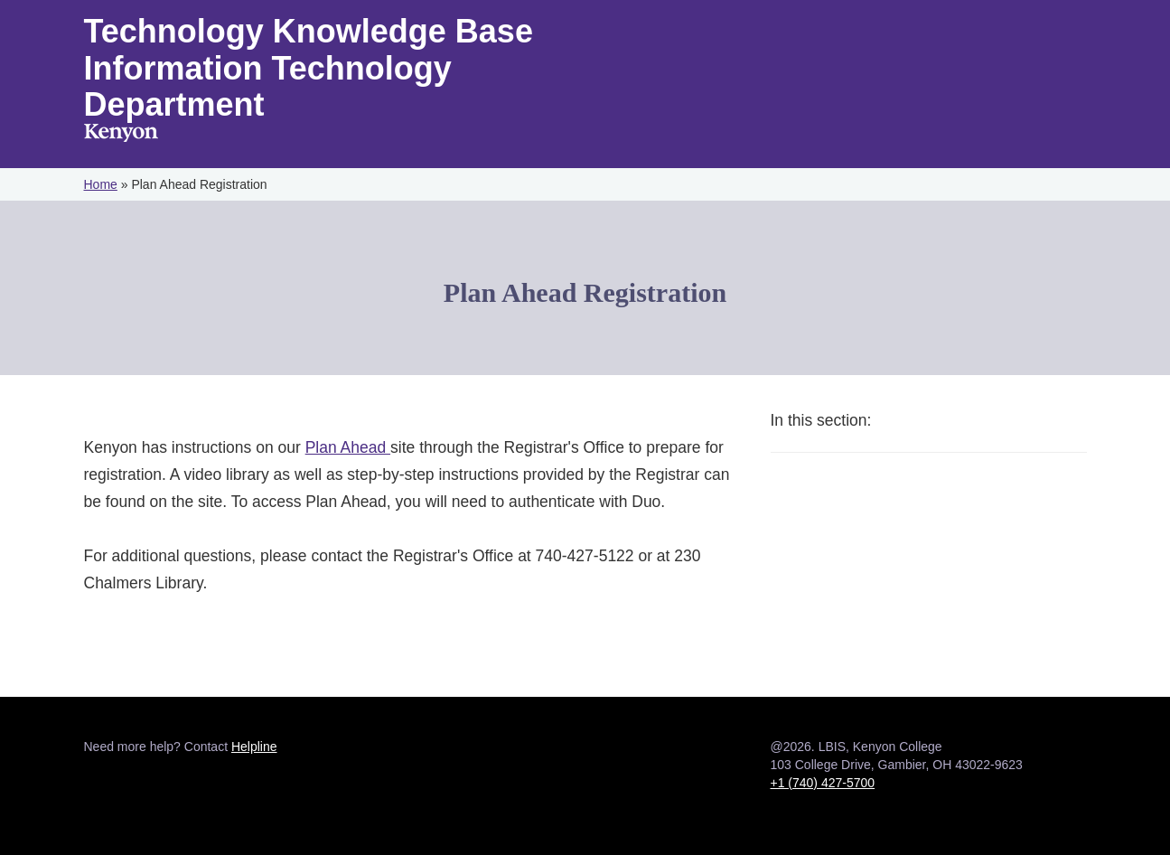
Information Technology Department (268, 87)
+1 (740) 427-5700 (823, 782)
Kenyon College (121, 135)
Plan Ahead (347, 447)
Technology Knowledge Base (308, 31)
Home (100, 184)
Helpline (254, 746)
